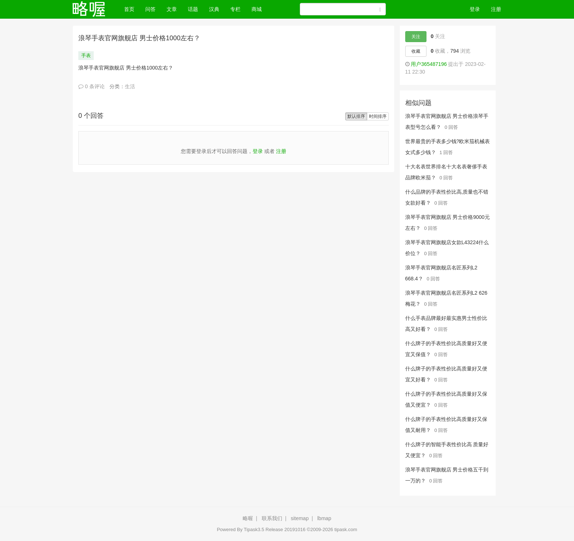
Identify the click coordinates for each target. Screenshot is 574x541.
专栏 (235, 9)
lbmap (324, 518)
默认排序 (356, 116)
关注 (415, 36)
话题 (193, 9)
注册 (496, 9)
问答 (150, 9)
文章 (172, 9)
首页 (132, 8)
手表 (86, 55)
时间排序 (378, 116)
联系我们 (272, 518)
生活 (130, 86)
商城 (256, 9)
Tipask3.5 (254, 529)
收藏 (415, 51)
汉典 (214, 9)
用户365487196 (429, 64)
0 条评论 (91, 86)
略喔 (248, 518)
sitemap (300, 518)
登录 (475, 9)
